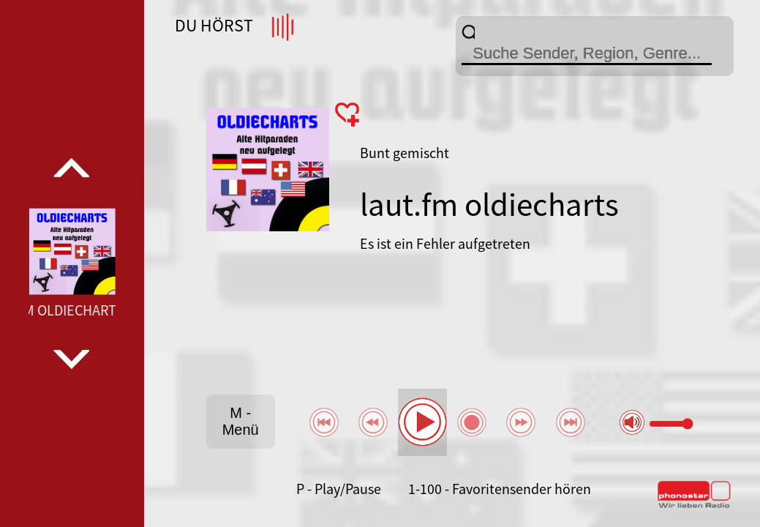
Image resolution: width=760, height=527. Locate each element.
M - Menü (240, 421)
